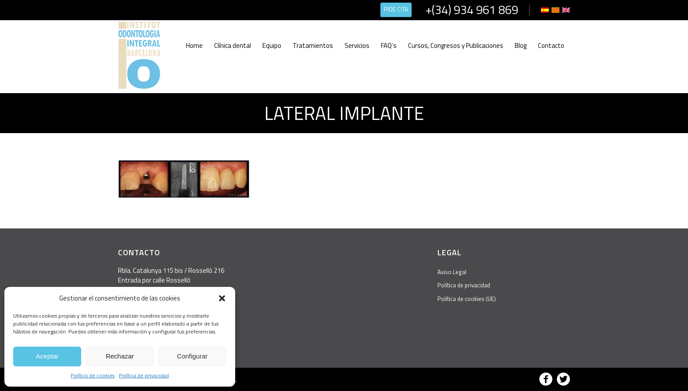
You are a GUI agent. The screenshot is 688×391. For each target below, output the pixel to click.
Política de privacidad (144, 375)
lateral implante (344, 113)
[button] (222, 298)
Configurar (192, 356)
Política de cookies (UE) (466, 298)
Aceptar (47, 356)
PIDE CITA (396, 9)
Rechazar (120, 356)
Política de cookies (93, 375)
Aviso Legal (451, 272)
